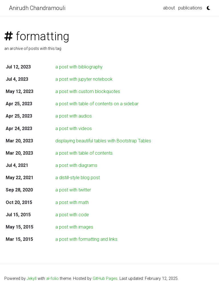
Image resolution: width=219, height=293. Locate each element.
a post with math (72, 202)
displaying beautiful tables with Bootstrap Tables (103, 141)
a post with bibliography (79, 67)
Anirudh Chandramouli (37, 8)
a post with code (72, 214)
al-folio (52, 278)
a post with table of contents (84, 153)
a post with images (74, 227)
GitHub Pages (105, 278)
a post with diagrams (76, 165)
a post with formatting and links (86, 239)
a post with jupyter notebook (84, 79)
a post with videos (73, 128)
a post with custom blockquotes (87, 91)
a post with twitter (73, 190)
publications (190, 8)
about (169, 8)
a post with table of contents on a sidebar (97, 103)
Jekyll (31, 278)
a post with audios (73, 116)
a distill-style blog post (77, 177)
